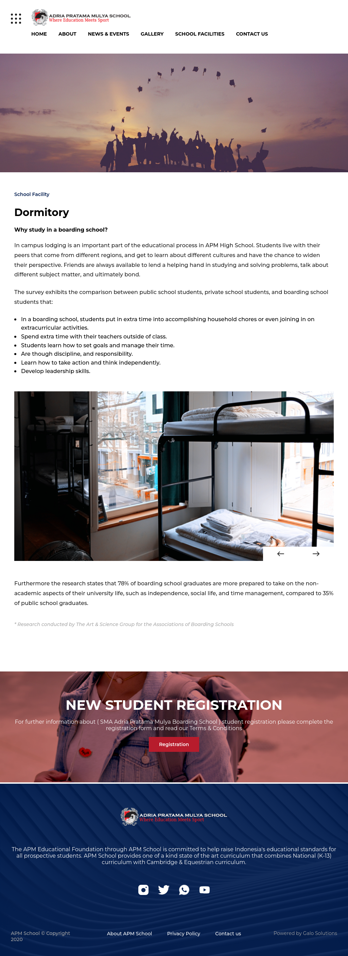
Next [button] (315, 553)
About (67, 34)
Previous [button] (281, 553)
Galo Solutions (320, 933)
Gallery (152, 34)
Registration (174, 744)
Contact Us (252, 34)
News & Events (108, 34)
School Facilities (200, 34)
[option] (174, 476)
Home (39, 34)
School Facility (31, 194)
